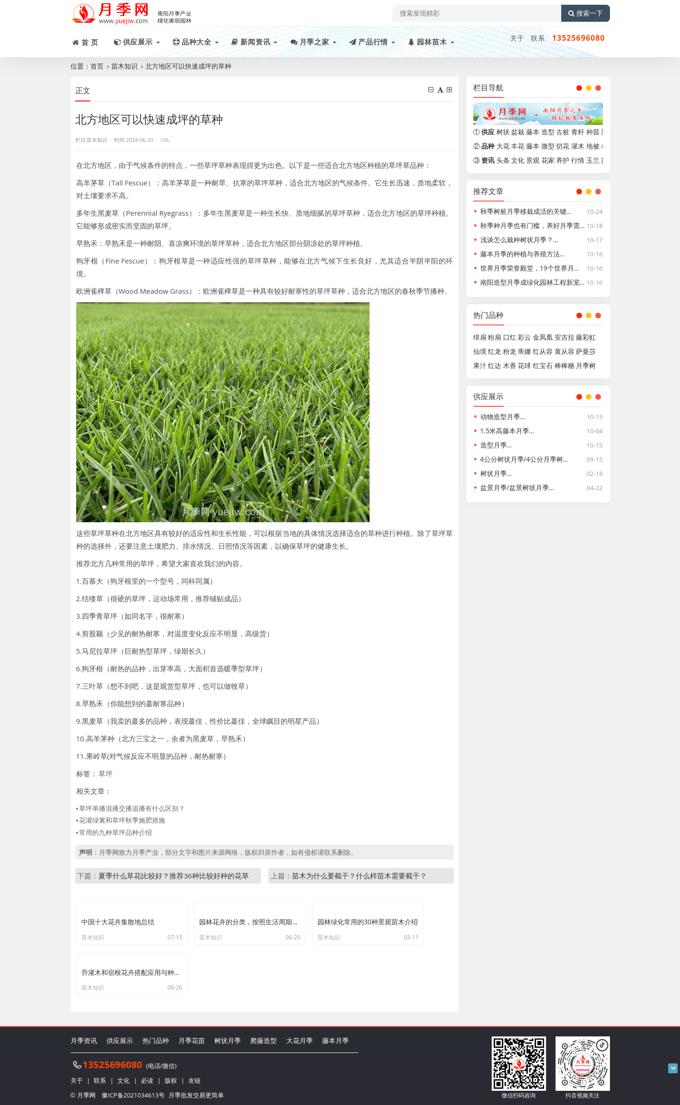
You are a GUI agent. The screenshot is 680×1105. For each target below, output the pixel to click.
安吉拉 (564, 337)
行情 (577, 160)
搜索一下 (585, 13)
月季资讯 (84, 1037)
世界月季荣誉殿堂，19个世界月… (529, 267)
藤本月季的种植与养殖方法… (522, 253)
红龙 (494, 351)
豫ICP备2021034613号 (133, 1091)
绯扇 (479, 337)
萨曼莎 (586, 351)
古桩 (562, 131)
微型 (548, 145)
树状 (503, 131)
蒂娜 (524, 351)
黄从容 (564, 351)
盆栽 (517, 131)
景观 (532, 160)
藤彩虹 (586, 337)
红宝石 (543, 365)
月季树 (586, 365)
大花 (503, 145)
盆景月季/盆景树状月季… (517, 487)
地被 (593, 145)
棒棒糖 (564, 365)
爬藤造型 (263, 1037)
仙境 (479, 351)
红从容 (543, 351)
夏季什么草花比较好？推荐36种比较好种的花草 (173, 875)
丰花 (517, 145)
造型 (548, 131)
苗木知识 (124, 65)
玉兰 (593, 160)
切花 (562, 145)
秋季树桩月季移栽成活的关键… (526, 211)
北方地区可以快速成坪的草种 (188, 65)
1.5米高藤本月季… (507, 430)
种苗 (593, 131)
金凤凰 (543, 337)
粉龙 (509, 351)
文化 (517, 160)
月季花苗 (191, 1037)
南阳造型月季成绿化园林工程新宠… (532, 282)
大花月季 (299, 1037)
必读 (147, 1076)
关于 (517, 38)
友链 (194, 1076)
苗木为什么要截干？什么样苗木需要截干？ (359, 875)
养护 (562, 160)
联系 (538, 38)
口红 (509, 337)
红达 (494, 365)
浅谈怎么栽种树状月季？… (519, 239)
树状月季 (227, 1037)
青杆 (577, 131)
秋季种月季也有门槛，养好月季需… (532, 225)
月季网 (86, 1091)
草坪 (105, 773)
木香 (509, 365)
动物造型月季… (502, 416)
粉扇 (494, 337)
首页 (97, 65)
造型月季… (496, 444)
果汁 (479, 365)
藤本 (532, 131)
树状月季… (496, 473)
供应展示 (119, 1037)
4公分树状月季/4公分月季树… (524, 459)
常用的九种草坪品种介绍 (115, 832)
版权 (171, 1076)
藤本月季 (335, 1037)
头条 (503, 160)
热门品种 (155, 1037)
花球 (524, 365)
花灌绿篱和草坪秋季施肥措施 (122, 820)
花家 (548, 160)
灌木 (577, 145)
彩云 (524, 337)
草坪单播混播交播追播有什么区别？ (132, 808)
